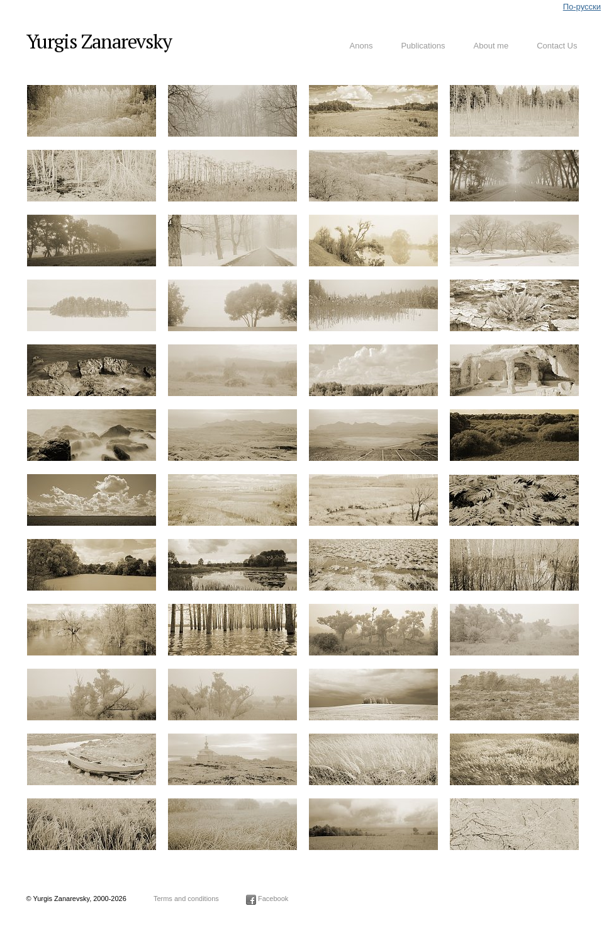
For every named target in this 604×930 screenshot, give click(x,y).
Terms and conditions (186, 898)
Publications (423, 45)
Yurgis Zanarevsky (99, 41)
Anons (361, 45)
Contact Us (557, 45)
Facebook (267, 898)
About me (491, 45)
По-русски (582, 6)
